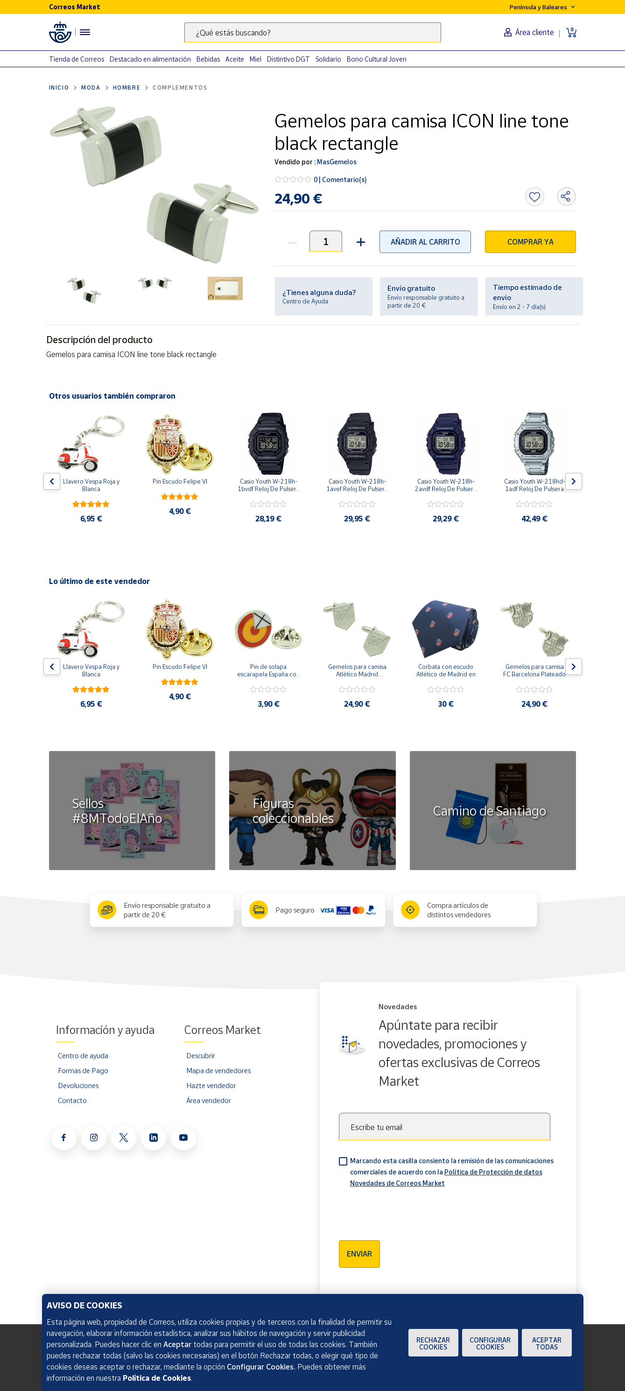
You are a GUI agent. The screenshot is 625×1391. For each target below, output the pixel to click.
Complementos (180, 87)
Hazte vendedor (211, 1085)
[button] (359, 241)
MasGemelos (336, 162)
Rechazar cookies (433, 1343)
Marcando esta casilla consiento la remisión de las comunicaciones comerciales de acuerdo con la (452, 1172)
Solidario (328, 59)
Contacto (72, 1100)
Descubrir (200, 1055)
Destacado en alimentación (150, 59)
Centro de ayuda (83, 1055)
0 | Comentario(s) (340, 179)
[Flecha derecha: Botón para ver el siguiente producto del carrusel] (573, 481)
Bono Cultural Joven (377, 59)
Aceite (234, 59)
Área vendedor (208, 1100)
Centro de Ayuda (305, 301)
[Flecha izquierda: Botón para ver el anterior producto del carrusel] (51, 481)
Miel (255, 59)
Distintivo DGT (288, 59)
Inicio (59, 87)
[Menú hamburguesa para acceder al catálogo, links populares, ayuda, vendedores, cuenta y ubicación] (85, 32)
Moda (90, 87)
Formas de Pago (83, 1070)
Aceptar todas (547, 1343)
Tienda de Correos (76, 59)
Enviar (359, 1253)
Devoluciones (78, 1085)
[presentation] (410, 1211)
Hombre (127, 87)
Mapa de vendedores (218, 1070)
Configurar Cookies (490, 1343)
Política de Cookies (157, 1378)
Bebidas (208, 59)
